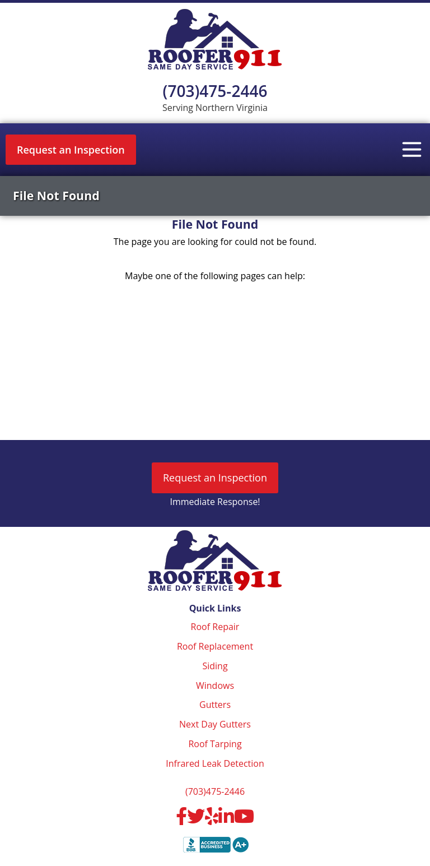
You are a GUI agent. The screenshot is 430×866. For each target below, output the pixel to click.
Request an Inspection (71, 149)
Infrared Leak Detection (215, 763)
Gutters (215, 704)
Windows (215, 685)
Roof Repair (215, 626)
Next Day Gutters (215, 724)
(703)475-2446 (215, 90)
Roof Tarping (214, 744)
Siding (214, 666)
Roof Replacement (215, 646)
